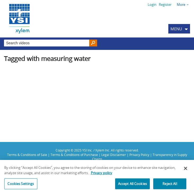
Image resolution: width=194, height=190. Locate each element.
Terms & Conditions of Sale (27, 155)
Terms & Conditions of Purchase (74, 155)
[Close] (185, 169)
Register (165, 4)
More (181, 4)
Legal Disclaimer (113, 155)
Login (152, 4)
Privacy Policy (139, 155)
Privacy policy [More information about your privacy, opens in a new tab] (101, 174)
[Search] (93, 43)
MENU (176, 28)
